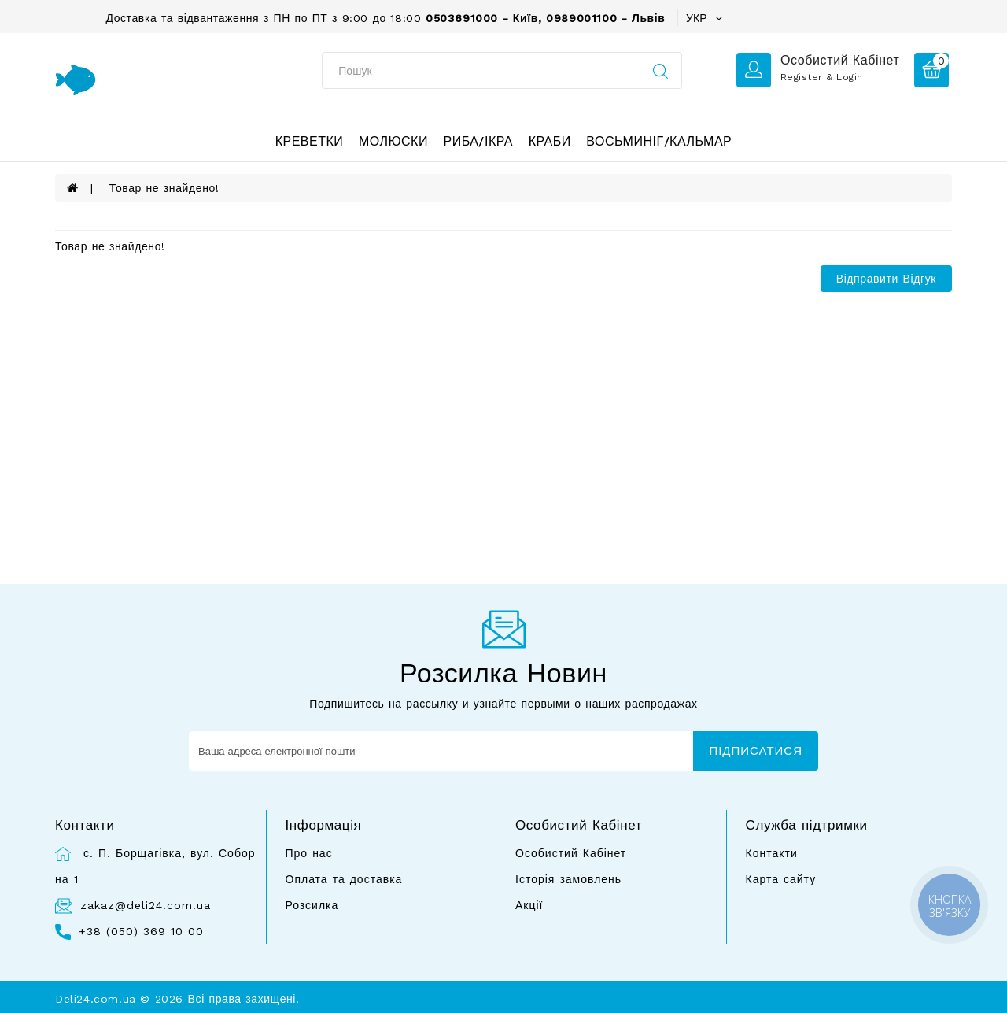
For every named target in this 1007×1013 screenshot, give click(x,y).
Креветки (309, 141)
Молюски (393, 141)
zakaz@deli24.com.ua (145, 905)
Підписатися (755, 751)
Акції (529, 905)
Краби (550, 141)
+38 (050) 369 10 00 (141, 931)
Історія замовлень (568, 879)
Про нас (309, 853)
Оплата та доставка (344, 879)
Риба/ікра (478, 141)
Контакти (772, 853)
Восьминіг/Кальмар (659, 141)
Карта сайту (781, 879)
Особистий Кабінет (570, 853)
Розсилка (312, 905)
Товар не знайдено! (164, 188)
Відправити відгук (886, 278)
